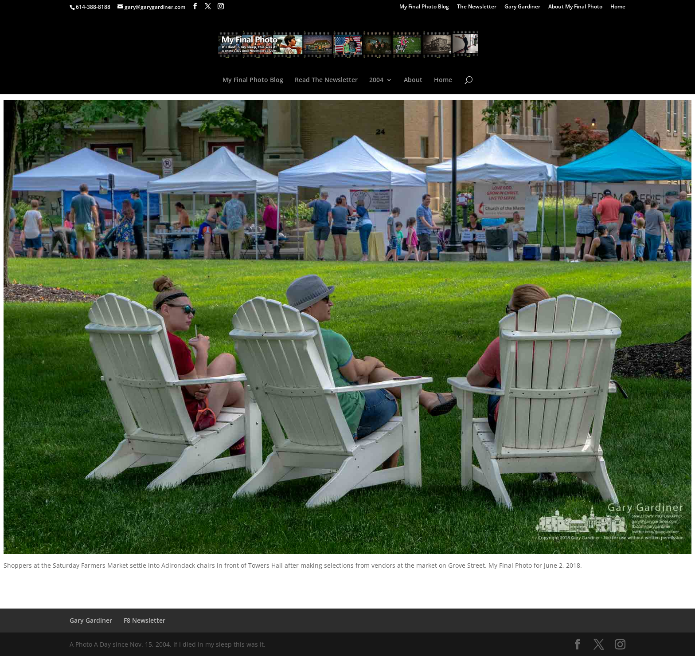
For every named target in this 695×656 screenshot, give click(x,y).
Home (617, 7)
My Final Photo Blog (424, 7)
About (413, 80)
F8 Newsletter (144, 620)
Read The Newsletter (326, 80)
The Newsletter (476, 7)
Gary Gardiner (522, 7)
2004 (376, 80)
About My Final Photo (575, 7)
